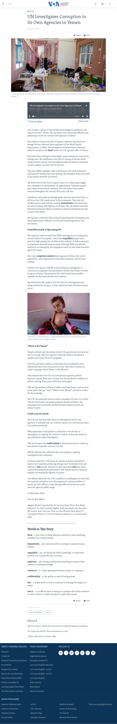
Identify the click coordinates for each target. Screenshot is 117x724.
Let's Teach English (37, 678)
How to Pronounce (37, 691)
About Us (5, 652)
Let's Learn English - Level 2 (41, 674)
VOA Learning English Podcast (100, 704)
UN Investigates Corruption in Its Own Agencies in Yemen (55, 106)
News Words (35, 687)
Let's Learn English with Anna (41, 665)
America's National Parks (11, 704)
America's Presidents (9, 709)
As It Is (30, 11)
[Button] (77, 35)
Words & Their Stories (68, 717)
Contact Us (5, 656)
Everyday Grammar (38, 717)
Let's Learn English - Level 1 (40, 669)
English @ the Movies (38, 656)
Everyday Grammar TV (39, 661)
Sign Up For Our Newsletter (12, 674)
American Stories (8, 713)
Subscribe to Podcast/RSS (11, 678)
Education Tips (36, 713)
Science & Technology (68, 709)
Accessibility (6, 665)
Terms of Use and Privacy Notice (14, 661)
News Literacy (35, 682)
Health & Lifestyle (67, 704)
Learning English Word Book (12, 687)
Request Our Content (9, 669)
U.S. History (64, 713)
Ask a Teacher (36, 709)
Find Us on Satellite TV (10, 682)
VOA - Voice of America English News (46, 109)
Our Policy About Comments (12, 691)
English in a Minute (37, 652)
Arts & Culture (7, 717)
